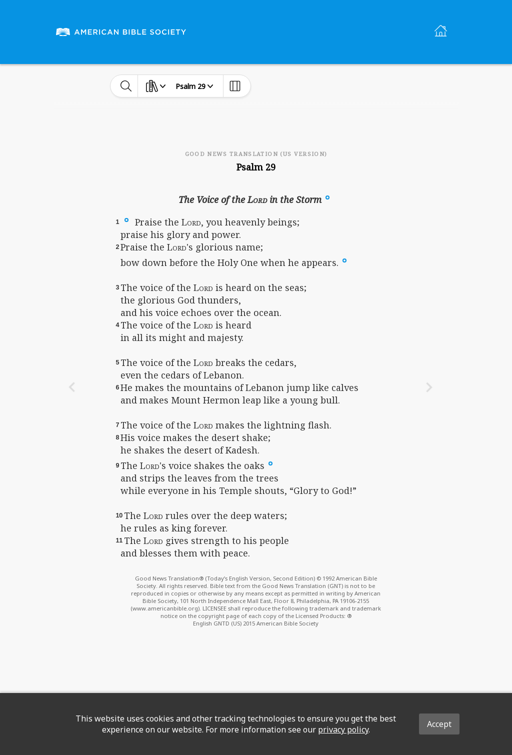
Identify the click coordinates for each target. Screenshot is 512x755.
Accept (439, 724)
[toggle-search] (126, 86)
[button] (328, 196)
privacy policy (343, 729)
